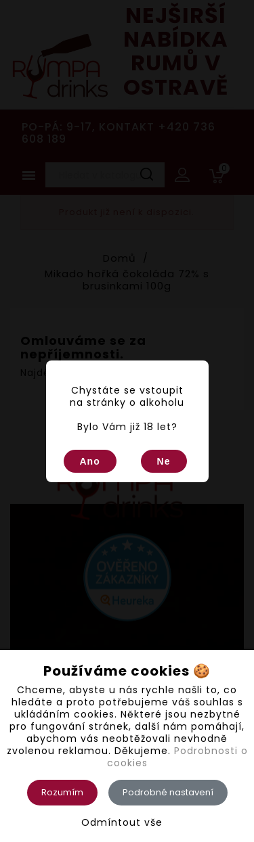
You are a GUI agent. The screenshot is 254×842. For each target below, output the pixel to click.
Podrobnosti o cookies (177, 757)
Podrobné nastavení (168, 792)
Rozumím (62, 792)
